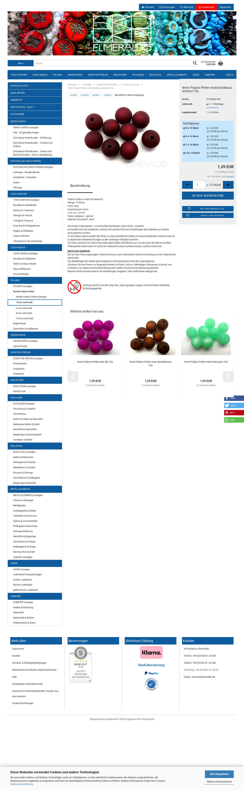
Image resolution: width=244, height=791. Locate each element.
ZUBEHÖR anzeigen (23, 602)
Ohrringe (17, 187)
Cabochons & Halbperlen (25, 328)
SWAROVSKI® (75, 74)
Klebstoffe (18, 612)
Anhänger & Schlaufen (24, 462)
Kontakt (16, 655)
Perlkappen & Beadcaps (25, 526)
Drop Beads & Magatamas (26, 225)
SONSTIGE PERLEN (98, 74)
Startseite (148, 7)
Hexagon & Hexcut (22, 215)
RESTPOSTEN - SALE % (22, 107)
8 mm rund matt (24, 313)
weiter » (96, 95)
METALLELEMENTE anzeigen (28, 495)
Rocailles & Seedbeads (25, 205)
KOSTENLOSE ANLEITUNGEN (25, 161)
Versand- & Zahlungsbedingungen (29, 662)
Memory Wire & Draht (24, 551)
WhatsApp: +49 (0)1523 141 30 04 (201, 669)
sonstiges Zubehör (22, 439)
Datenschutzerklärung (21, 784)
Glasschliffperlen (22, 269)
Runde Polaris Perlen (23, 291)
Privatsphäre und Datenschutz (27, 684)
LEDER (195, 74)
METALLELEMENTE (177, 74)
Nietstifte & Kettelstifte (25, 429)
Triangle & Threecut (23, 220)
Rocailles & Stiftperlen (24, 258)
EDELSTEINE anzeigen (24, 386)
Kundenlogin (206, 7)
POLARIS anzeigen (22, 286)
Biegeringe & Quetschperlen (27, 434)
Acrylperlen (19, 368)
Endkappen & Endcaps (24, 546)
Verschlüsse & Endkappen (26, 477)
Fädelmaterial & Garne (24, 622)
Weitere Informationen (219, 781)
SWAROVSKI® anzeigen (25, 341)
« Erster (73, 95)
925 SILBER (138, 74)
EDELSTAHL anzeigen (24, 452)
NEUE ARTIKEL (17, 92)
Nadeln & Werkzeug (23, 607)
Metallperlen (19, 505)
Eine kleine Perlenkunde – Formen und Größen (32, 144)
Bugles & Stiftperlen (23, 231)
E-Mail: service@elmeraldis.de (199, 677)
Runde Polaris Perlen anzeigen (31, 296)
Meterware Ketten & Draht (26, 424)
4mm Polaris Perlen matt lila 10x (95, 361)
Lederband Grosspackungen (27, 574)
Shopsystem (96, 719)
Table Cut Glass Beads (24, 263)
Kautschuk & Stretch (23, 617)
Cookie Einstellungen (22, 703)
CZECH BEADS (39, 74)
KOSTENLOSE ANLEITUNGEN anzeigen (33, 167)
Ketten (16, 182)
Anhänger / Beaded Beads (26, 172)
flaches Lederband (22, 584)
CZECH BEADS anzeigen (25, 253)
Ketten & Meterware (23, 457)
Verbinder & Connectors (25, 515)
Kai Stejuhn (148, 719)
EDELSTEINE (120, 74)
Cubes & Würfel (21, 236)
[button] (234, 412)
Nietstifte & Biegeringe (24, 536)
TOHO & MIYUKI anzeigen (26, 199)
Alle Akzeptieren (219, 774)
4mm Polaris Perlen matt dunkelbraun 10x (150, 363)
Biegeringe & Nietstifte (24, 483)
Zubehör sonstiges (22, 557)
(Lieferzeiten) (212, 107)
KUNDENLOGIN (19, 85)
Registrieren (225, 7)
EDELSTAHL (155, 74)
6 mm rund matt (24, 308)
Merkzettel (186, 7)
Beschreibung (80, 185)
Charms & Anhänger (23, 500)
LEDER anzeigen (21, 569)
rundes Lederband (22, 579)
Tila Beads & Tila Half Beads (27, 241)
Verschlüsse (19, 413)
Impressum (18, 648)
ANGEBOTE (16, 100)
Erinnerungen (167, 7)
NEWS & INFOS (18, 121)
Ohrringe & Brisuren (23, 531)
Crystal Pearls (20, 346)
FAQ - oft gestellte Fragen (26, 132)
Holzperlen (18, 373)
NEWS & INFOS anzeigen (26, 127)
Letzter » (108, 95)
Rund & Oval (19, 391)
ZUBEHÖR (210, 74)
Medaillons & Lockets (24, 467)
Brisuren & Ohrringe (23, 472)
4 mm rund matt (24, 302)
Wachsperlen (20, 363)
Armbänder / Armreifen (24, 177)
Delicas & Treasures (23, 210)
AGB (14, 677)
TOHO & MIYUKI (19, 74)
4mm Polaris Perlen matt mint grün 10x (206, 361)
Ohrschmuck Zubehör (24, 408)
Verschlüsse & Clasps (24, 541)
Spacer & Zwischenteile (25, 521)
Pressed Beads (21, 274)
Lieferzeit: (187, 104)
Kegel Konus (19, 323)
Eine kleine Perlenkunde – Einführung (32, 137)
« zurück (84, 95)
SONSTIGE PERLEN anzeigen (28, 358)
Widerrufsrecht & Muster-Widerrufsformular (34, 669)
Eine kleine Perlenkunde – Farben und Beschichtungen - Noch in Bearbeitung (32, 153)
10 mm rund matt (24, 318)
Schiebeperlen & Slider (24, 510)
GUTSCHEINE (17, 114)
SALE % (230, 74)
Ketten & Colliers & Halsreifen (28, 419)
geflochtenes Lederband (25, 590)
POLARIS (57, 74)
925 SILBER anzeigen (24, 403)
